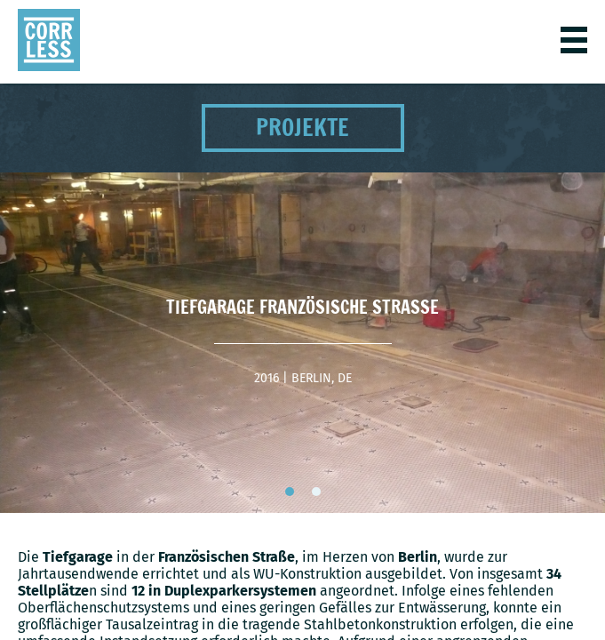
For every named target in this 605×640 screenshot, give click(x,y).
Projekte (302, 127)
